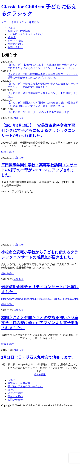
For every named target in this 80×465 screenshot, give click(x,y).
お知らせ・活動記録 (19, 30)
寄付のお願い (15, 44)
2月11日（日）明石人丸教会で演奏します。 (38, 357)
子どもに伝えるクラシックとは (25, 34)
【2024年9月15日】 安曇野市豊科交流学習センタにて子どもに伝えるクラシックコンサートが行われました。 (38, 130)
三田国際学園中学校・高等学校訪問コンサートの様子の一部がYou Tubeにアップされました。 (39, 170)
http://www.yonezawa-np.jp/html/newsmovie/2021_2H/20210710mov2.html (40, 298)
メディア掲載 (15, 40)
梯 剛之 (12, 37)
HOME (11, 27)
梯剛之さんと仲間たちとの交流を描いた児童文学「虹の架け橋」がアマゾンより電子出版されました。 (39, 323)
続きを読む (7, 151)
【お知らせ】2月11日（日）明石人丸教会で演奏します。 (40, 112)
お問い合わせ (15, 47)
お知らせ (18, 118)
